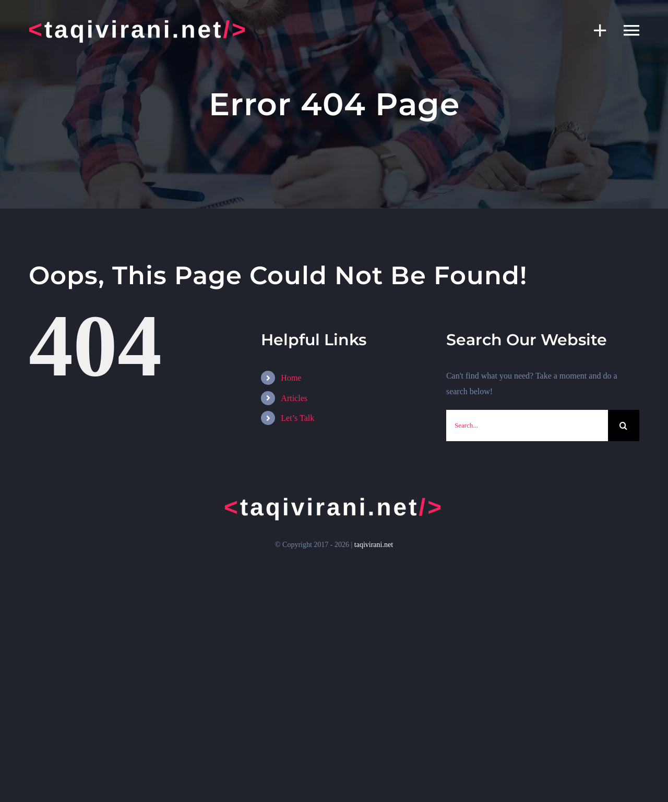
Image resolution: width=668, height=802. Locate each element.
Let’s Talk (297, 418)
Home (291, 377)
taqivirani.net (373, 545)
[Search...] (527, 425)
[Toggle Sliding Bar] (595, 30)
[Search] (623, 425)
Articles (294, 398)
